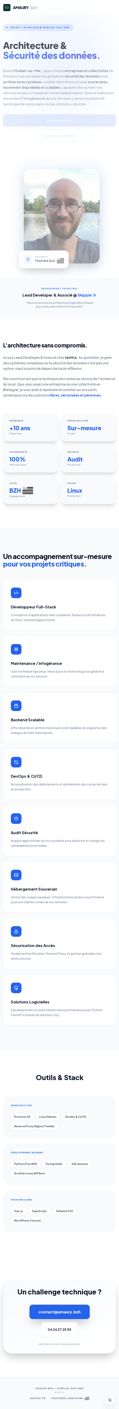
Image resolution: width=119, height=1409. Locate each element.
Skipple (71, 357)
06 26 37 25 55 (59, 1329)
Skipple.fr (37, 1398)
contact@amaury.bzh (60, 1311)
